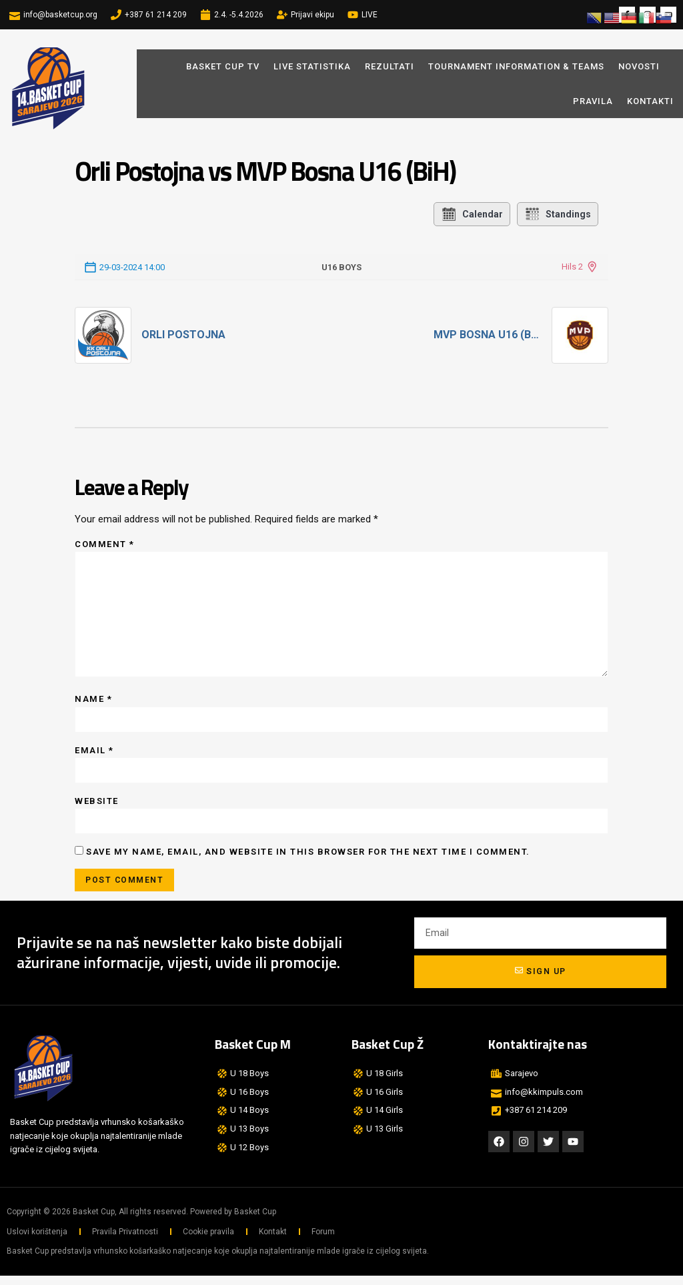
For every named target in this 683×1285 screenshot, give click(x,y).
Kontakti (650, 101)
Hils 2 (572, 266)
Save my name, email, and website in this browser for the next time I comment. (308, 860)
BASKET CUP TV (222, 66)
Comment (105, 544)
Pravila (593, 101)
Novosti (642, 66)
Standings (557, 214)
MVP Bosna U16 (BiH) (487, 334)
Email (94, 757)
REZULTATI (389, 66)
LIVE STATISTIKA (312, 66)
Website (97, 808)
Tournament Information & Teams (516, 66)
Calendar (472, 214)
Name (93, 705)
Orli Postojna (183, 334)
